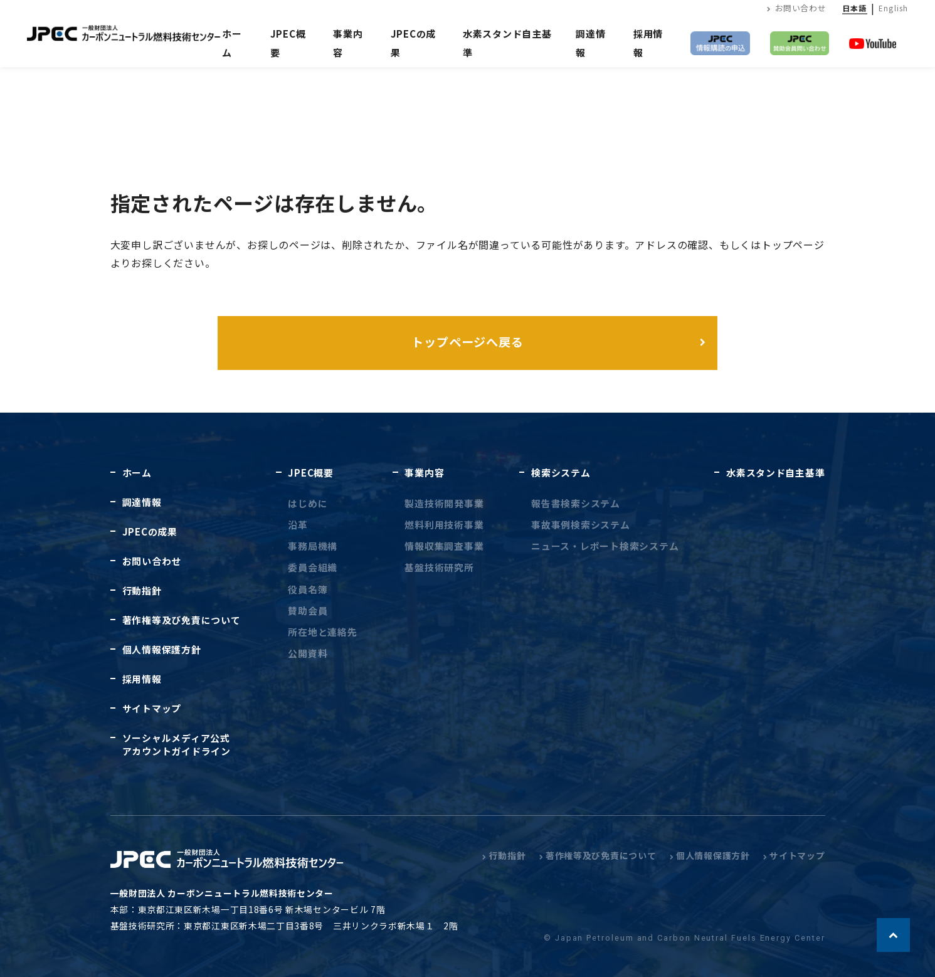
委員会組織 (312, 567)
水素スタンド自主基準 (775, 472)
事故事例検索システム (580, 524)
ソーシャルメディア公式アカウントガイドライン (176, 744)
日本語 (854, 8)
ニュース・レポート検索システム (605, 545)
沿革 (298, 524)
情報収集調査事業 (443, 545)
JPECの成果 (149, 531)
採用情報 (142, 678)
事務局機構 (312, 545)
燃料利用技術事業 (443, 524)
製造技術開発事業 (443, 503)
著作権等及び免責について (181, 619)
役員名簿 (307, 589)
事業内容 (424, 472)
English (893, 8)
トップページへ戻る (467, 342)
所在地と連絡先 (322, 631)
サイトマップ (151, 708)
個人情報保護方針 (161, 649)
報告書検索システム (575, 503)
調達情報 (142, 502)
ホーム (232, 43)
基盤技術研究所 (438, 567)
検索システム (560, 472)
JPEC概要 (310, 472)
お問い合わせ (796, 8)
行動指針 (142, 590)
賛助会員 (307, 610)
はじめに (307, 503)
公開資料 (307, 653)
